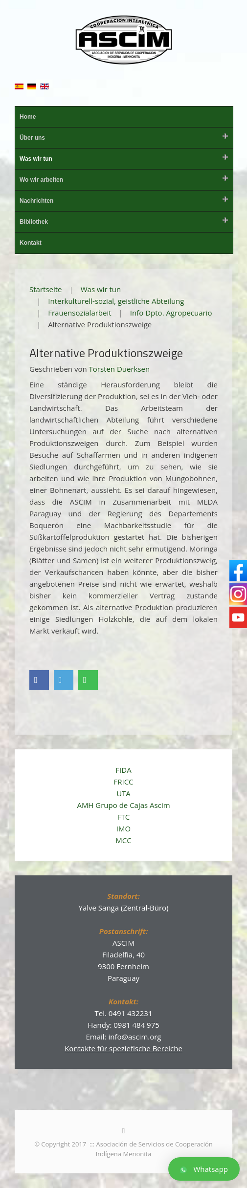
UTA (123, 793)
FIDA (123, 770)
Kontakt (31, 242)
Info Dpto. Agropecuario (171, 313)
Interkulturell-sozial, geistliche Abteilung (116, 301)
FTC (123, 817)
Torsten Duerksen (119, 369)
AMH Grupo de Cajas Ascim (123, 805)
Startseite (45, 289)
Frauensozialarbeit (79, 313)
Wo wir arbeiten (41, 179)
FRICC (123, 781)
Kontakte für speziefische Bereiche (123, 1048)
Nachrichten (36, 200)
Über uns (32, 137)
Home (28, 116)
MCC (123, 840)
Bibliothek (34, 221)
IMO (123, 828)
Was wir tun (36, 158)
